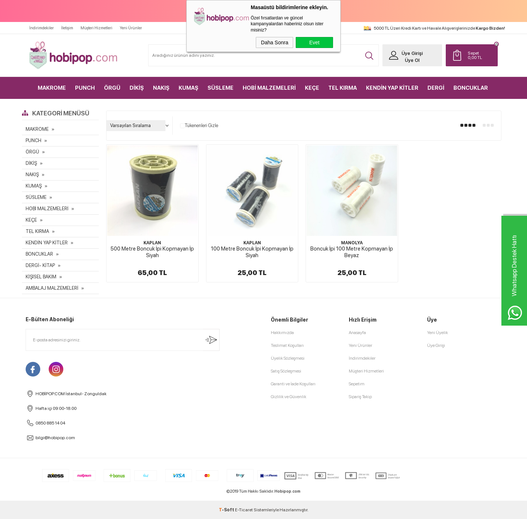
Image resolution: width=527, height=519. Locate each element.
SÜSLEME (220, 88)
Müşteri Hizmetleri (96, 28)
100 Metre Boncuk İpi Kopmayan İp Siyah (252, 252)
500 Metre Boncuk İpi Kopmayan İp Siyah (152, 252)
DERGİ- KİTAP (40, 265)
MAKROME (52, 88)
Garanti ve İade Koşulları (293, 383)
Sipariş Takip (360, 396)
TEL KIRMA (342, 88)
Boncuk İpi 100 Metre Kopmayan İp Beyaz (351, 252)
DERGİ (435, 88)
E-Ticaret (244, 509)
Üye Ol (412, 60)
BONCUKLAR (470, 88)
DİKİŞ (137, 88)
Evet (314, 42)
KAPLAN (152, 242)
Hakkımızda (282, 332)
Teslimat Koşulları (287, 345)
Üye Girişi (412, 53)
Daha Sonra (274, 42)
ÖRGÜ (112, 88)
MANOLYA (352, 242)
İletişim (67, 28)
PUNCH (85, 88)
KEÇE (312, 88)
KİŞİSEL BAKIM (41, 276)
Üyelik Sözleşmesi (287, 358)
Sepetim (357, 383)
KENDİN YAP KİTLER (392, 88)
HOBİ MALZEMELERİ (269, 88)
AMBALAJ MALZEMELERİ (52, 288)
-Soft (227, 509)
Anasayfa (357, 332)
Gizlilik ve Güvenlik (288, 396)
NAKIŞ (161, 88)
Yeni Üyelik (437, 332)
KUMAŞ (188, 88)
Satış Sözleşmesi (286, 371)
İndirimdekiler (41, 28)
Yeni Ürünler (131, 28)
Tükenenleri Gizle (199, 125)
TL (481, 55)
